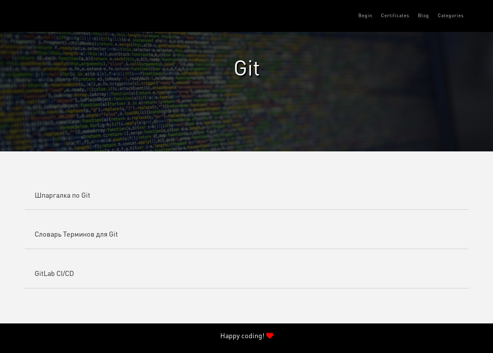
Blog (423, 16)
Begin (365, 16)
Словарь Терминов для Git (76, 234)
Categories (451, 16)
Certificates (395, 16)
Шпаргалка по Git (62, 195)
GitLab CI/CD (54, 273)
